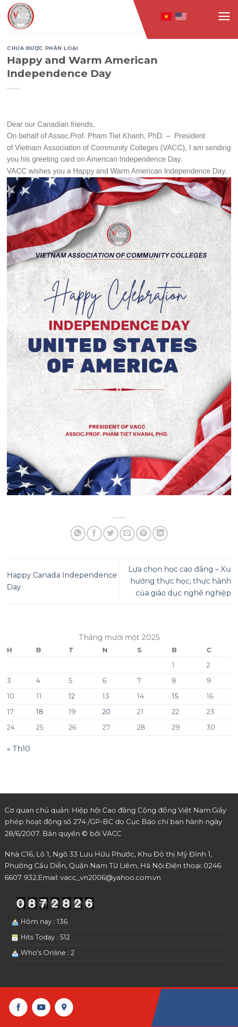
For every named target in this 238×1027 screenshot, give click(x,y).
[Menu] (224, 16)
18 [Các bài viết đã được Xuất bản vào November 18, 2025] (39, 712)
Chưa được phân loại (43, 48)
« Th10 (18, 748)
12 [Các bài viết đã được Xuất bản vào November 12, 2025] (72, 696)
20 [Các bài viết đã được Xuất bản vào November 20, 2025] (106, 712)
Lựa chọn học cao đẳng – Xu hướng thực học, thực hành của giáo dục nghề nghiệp (179, 581)
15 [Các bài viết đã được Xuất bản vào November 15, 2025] (175, 696)
